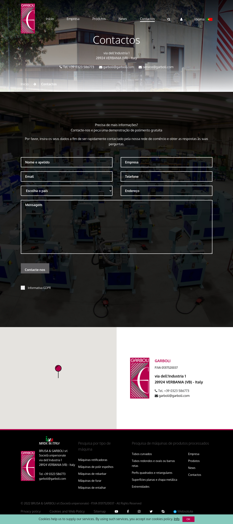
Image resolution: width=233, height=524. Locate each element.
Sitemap (100, 511)
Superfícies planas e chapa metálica (154, 479)
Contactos (194, 474)
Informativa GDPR (39, 288)
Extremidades (140, 486)
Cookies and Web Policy (67, 511)
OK (188, 519)
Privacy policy (31, 511)
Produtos (194, 461)
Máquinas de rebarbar (92, 473)
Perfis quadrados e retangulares (152, 472)
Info (177, 519)
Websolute (183, 511)
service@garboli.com (158, 67)
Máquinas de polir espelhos (96, 466)
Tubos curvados (142, 454)
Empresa (193, 454)
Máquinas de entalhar (92, 487)
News (191, 468)
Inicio (25, 84)
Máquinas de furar (90, 480)
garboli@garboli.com (118, 67)
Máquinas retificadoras (92, 460)
